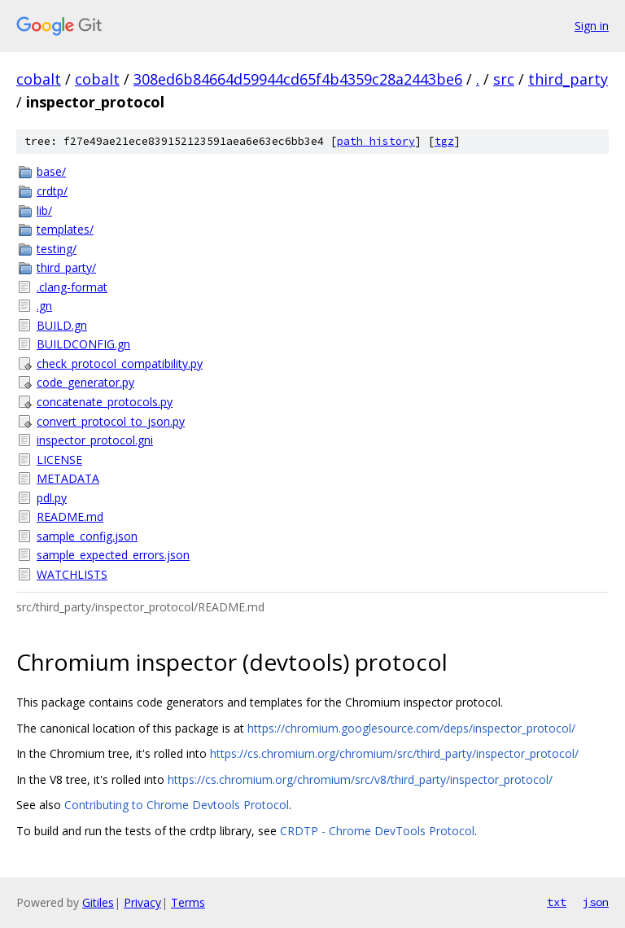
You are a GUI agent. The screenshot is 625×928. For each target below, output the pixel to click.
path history (376, 141)
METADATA (68, 478)
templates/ (65, 229)
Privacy (142, 902)
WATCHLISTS (72, 574)
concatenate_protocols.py (105, 401)
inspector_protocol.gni (95, 440)
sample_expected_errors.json (113, 554)
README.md (70, 516)
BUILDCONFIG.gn (83, 344)
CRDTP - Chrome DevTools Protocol (377, 830)
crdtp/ (52, 191)
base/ (51, 171)
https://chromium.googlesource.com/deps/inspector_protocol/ (411, 728)
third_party (568, 79)
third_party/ (66, 267)
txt (556, 902)
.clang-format (72, 287)
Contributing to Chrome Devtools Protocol (176, 804)
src (503, 79)
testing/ (56, 248)
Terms (188, 902)
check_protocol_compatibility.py (120, 363)
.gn (44, 305)
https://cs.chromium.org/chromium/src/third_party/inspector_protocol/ (394, 753)
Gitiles (98, 902)
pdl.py (52, 498)
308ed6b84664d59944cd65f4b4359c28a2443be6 (297, 79)
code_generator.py (85, 382)
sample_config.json (87, 536)
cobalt (38, 79)
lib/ (44, 210)
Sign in (592, 25)
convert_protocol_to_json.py (111, 421)
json (596, 902)
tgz (444, 141)
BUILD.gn (62, 325)
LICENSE (59, 459)
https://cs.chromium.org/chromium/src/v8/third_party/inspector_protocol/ (360, 779)
